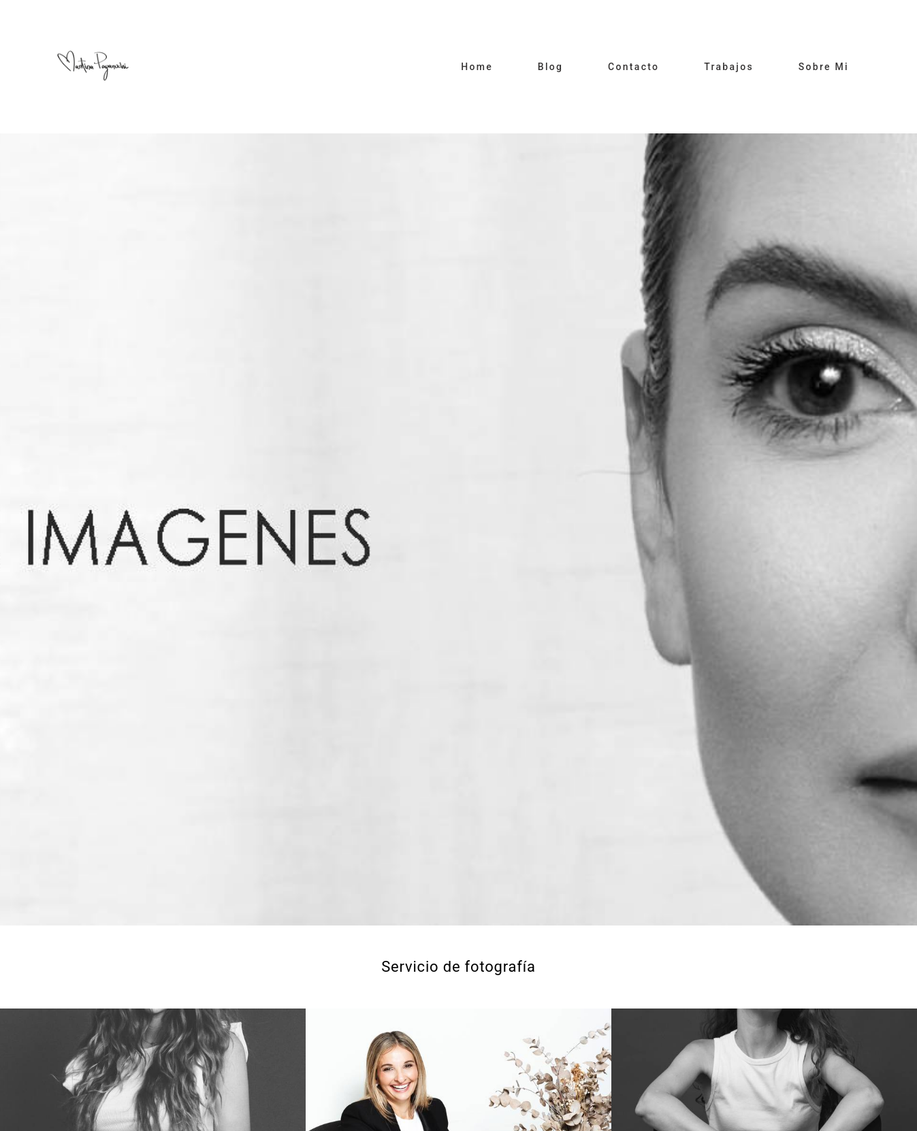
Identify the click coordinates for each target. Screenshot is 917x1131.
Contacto (633, 66)
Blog (551, 66)
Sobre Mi (824, 66)
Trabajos (729, 66)
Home (477, 66)
